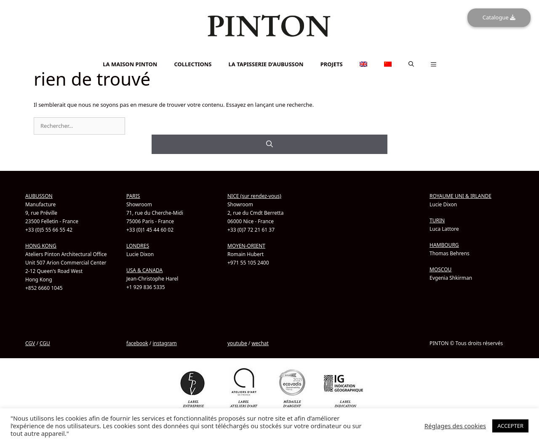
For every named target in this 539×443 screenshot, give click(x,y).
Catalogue (499, 17)
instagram (164, 343)
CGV (30, 343)
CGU (45, 343)
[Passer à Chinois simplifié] (269, 57)
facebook (137, 343)
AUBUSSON (39, 196)
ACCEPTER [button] (510, 425)
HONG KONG (40, 245)
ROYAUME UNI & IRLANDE (460, 196)
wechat (259, 343)
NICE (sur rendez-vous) (254, 196)
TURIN (437, 220)
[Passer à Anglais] (269, 53)
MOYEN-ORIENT (246, 245)
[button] (411, 64)
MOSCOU (440, 269)
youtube (237, 343)
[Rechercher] (269, 144)
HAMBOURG (444, 245)
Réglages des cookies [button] (455, 425)
